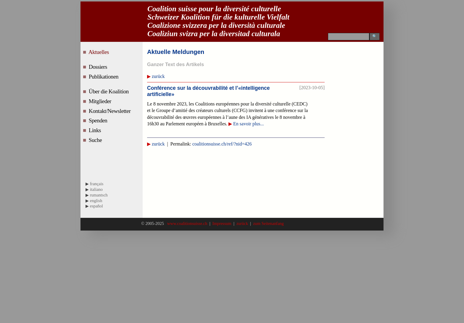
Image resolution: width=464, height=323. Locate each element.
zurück (158, 76)
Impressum (221, 223)
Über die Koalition (109, 91)
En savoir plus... (248, 123)
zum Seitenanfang (267, 223)
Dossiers (99, 67)
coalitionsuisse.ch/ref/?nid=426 (222, 143)
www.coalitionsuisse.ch (188, 223)
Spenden (99, 120)
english (96, 200)
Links (95, 130)
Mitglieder (101, 101)
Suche (96, 140)
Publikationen (104, 76)
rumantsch (99, 195)
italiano (96, 189)
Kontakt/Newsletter (110, 111)
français (97, 183)
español (96, 206)
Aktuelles (99, 52)
